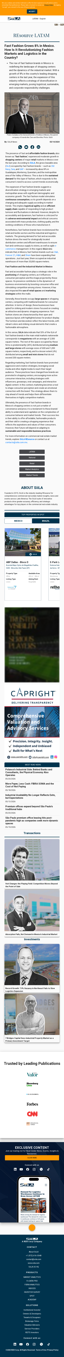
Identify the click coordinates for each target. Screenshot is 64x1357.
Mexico (18, 521)
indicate (32, 332)
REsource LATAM (31, 35)
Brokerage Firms (32, 1321)
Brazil (46, 521)
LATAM (35, 19)
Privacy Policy (48, 5)
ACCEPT (32, 11)
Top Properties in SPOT (33, 515)
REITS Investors (32, 1332)
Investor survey (32, 1292)
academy (32, 1300)
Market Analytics (32, 1277)
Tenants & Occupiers (32, 1317)
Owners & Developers (32, 1314)
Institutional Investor (32, 1310)
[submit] (34, 18)
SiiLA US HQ (34, 1267)
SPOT (32, 1296)
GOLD (35, 554)
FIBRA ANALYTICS (32, 1285)
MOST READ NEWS (33, 765)
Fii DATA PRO (32, 1281)
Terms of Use (40, 1350)
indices (32, 1288)
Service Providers (32, 1329)
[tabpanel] (26, 564)
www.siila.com (34, 1263)
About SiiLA (33, 1252)
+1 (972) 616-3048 (33, 1255)
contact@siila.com (33, 1259)
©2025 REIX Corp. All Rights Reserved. (20, 1350)
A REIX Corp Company (32, 1241)
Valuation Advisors (32, 1325)
